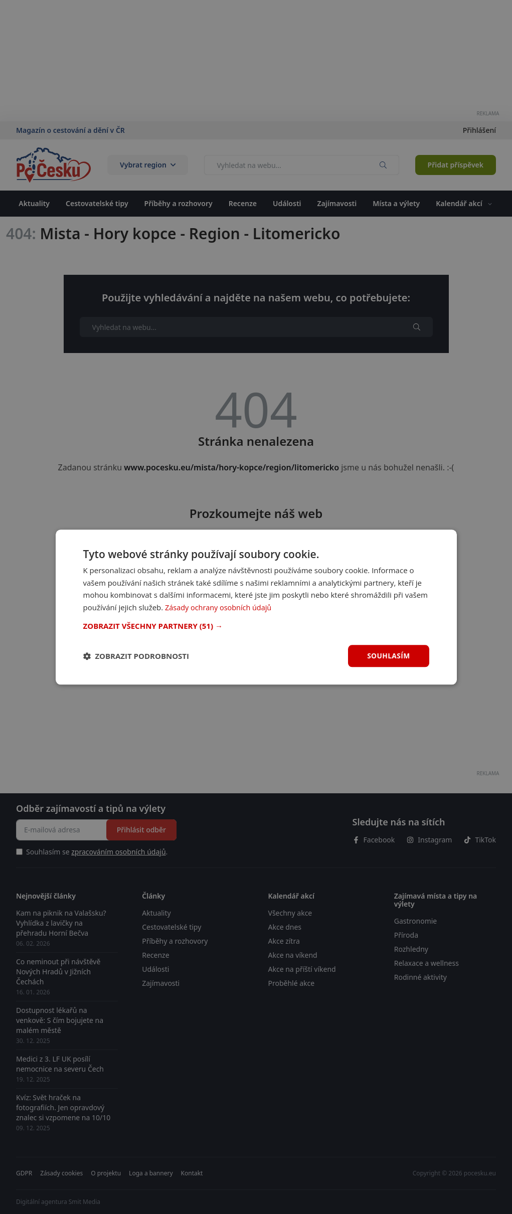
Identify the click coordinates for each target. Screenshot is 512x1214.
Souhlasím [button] (388, 655)
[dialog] (256, 606)
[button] (256, 625)
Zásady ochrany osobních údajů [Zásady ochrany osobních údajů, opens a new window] (220, 607)
